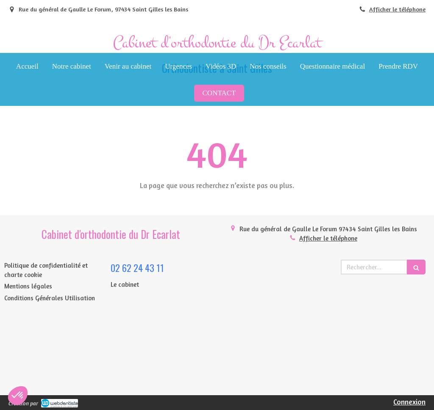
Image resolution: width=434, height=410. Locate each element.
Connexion (409, 401)
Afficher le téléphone (397, 9)
